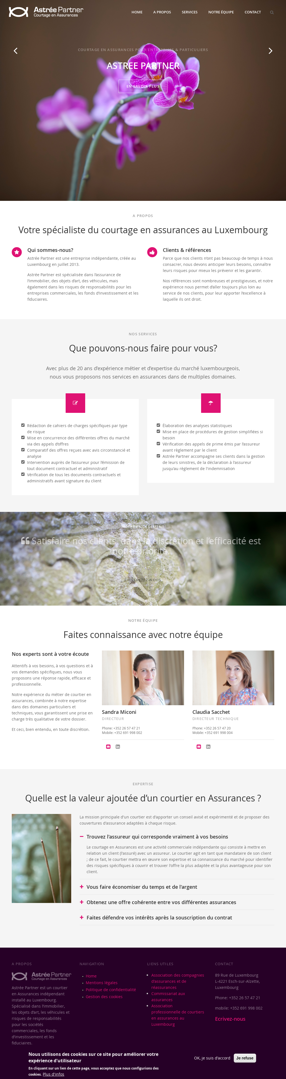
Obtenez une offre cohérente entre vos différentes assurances (161, 902)
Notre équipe (221, 12)
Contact (253, 12)
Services (189, 12)
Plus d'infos (53, 1074)
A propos (162, 12)
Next (270, 56)
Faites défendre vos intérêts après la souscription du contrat (159, 917)
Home (137, 12)
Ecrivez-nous (230, 1018)
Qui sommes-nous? (50, 250)
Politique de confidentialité (111, 989)
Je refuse (244, 1058)
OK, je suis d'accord (212, 1058)
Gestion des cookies (104, 996)
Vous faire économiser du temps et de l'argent (142, 886)
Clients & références (187, 250)
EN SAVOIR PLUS (143, 86)
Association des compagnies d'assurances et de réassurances (177, 981)
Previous (15, 56)
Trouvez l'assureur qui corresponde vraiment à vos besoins (157, 836)
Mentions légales (102, 982)
